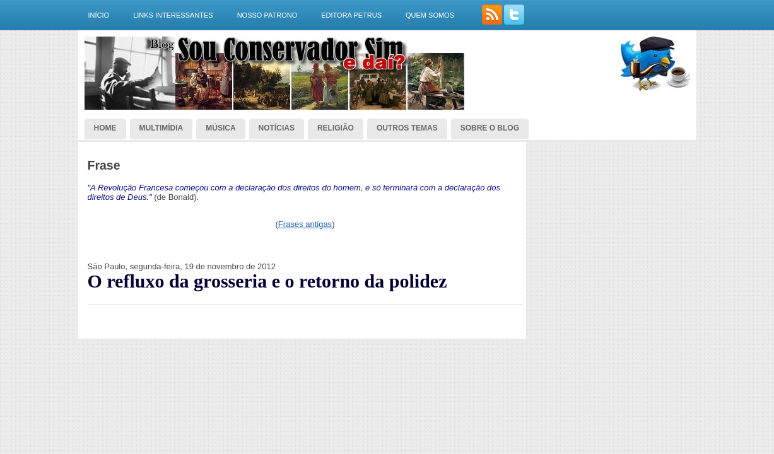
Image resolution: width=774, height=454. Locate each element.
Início (99, 15)
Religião (335, 128)
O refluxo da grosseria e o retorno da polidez (267, 281)
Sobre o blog (489, 128)
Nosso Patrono (267, 15)
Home (105, 128)
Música (220, 128)
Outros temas (407, 128)
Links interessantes (173, 15)
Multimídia (161, 128)
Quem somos (430, 15)
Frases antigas (305, 224)
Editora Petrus (351, 15)
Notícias (277, 128)
